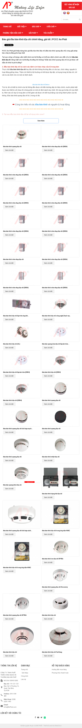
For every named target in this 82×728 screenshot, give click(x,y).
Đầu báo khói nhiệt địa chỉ (51, 457)
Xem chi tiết (9, 150)
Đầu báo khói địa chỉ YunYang (52, 652)
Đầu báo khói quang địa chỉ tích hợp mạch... (18, 428)
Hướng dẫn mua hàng (59, 669)
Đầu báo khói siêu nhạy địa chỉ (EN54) (54, 146)
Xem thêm (41, 121)
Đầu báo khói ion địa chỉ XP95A (52, 559)
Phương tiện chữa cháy (13, 33)
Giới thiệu (21, 26)
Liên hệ (23, 679)
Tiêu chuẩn (48, 33)
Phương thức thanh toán (60, 673)
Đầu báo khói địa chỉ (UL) (11, 344)
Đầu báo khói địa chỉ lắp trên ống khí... (16, 316)
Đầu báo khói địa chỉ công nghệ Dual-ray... (56, 316)
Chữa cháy (51, 26)
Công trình (24, 676)
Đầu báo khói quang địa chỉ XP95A (14, 615)
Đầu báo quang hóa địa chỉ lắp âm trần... (55, 344)
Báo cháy (36, 26)
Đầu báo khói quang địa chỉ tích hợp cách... (17, 530)
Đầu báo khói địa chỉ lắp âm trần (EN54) (16, 372)
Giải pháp (33, 33)
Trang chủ (7, 26)
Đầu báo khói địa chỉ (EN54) (51, 372)
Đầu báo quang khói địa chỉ (12, 485)
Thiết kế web (47, 726)
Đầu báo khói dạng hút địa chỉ (52, 494)
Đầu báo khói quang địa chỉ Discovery (55, 587)
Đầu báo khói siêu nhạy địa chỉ (13, 259)
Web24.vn (58, 726)
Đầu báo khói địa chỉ (49, 615)
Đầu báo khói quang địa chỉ (12, 146)
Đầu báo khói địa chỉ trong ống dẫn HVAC (56, 530)
